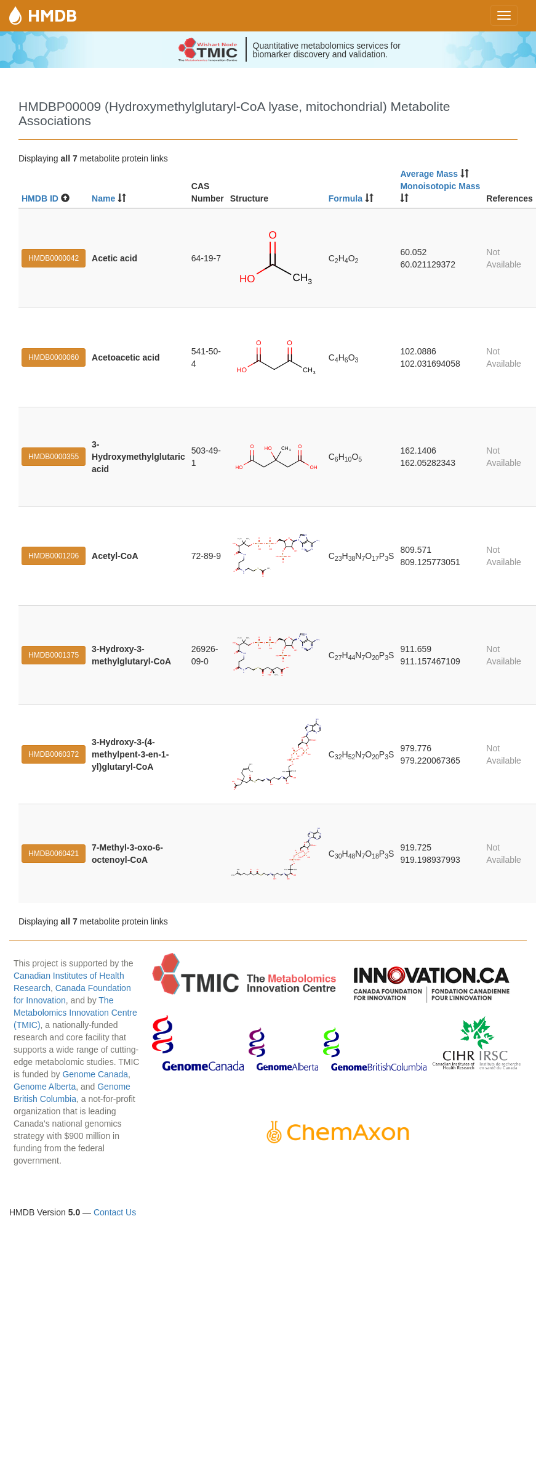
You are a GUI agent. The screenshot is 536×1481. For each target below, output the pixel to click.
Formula (345, 198)
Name (103, 198)
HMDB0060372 (53, 754)
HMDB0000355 (53, 456)
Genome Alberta (45, 1086)
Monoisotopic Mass (440, 186)
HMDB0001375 (53, 655)
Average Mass (429, 174)
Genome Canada (95, 1074)
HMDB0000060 (53, 357)
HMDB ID (40, 198)
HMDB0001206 (53, 556)
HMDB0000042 (53, 258)
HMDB (52, 15)
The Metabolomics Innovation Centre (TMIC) (75, 1012)
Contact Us (115, 1212)
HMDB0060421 (53, 853)
